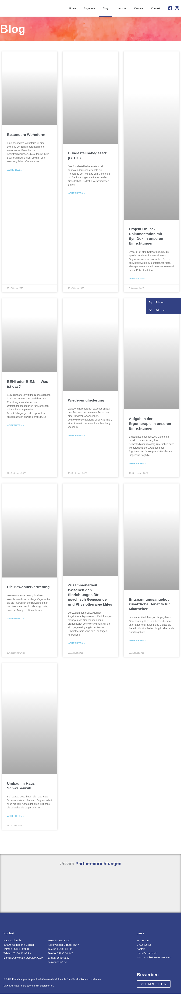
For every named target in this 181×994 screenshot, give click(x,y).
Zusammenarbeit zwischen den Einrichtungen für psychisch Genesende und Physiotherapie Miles (90, 594)
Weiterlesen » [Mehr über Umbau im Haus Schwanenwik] (15, 816)
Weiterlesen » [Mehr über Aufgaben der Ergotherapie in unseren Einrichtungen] (137, 464)
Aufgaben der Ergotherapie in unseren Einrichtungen (150, 423)
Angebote (89, 8)
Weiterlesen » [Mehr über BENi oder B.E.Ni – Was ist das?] (15, 425)
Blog (105, 8)
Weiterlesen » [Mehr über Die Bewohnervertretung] (15, 619)
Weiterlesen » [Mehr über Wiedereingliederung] (76, 435)
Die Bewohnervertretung (28, 587)
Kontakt (155, 8)
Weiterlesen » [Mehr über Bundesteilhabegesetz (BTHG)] (76, 193)
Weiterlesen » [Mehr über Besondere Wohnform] (15, 170)
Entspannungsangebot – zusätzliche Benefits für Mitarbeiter (150, 604)
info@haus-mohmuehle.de (27, 958)
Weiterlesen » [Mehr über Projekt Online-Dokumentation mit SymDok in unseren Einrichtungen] (137, 278)
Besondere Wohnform (26, 135)
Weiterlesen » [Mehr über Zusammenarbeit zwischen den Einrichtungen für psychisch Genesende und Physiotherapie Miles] (76, 643)
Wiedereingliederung (86, 400)
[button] (163, 302)
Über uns (121, 8)
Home (72, 8)
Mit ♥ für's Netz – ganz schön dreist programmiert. (28, 986)
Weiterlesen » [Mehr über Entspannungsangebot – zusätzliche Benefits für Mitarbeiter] (137, 641)
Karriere (138, 8)
